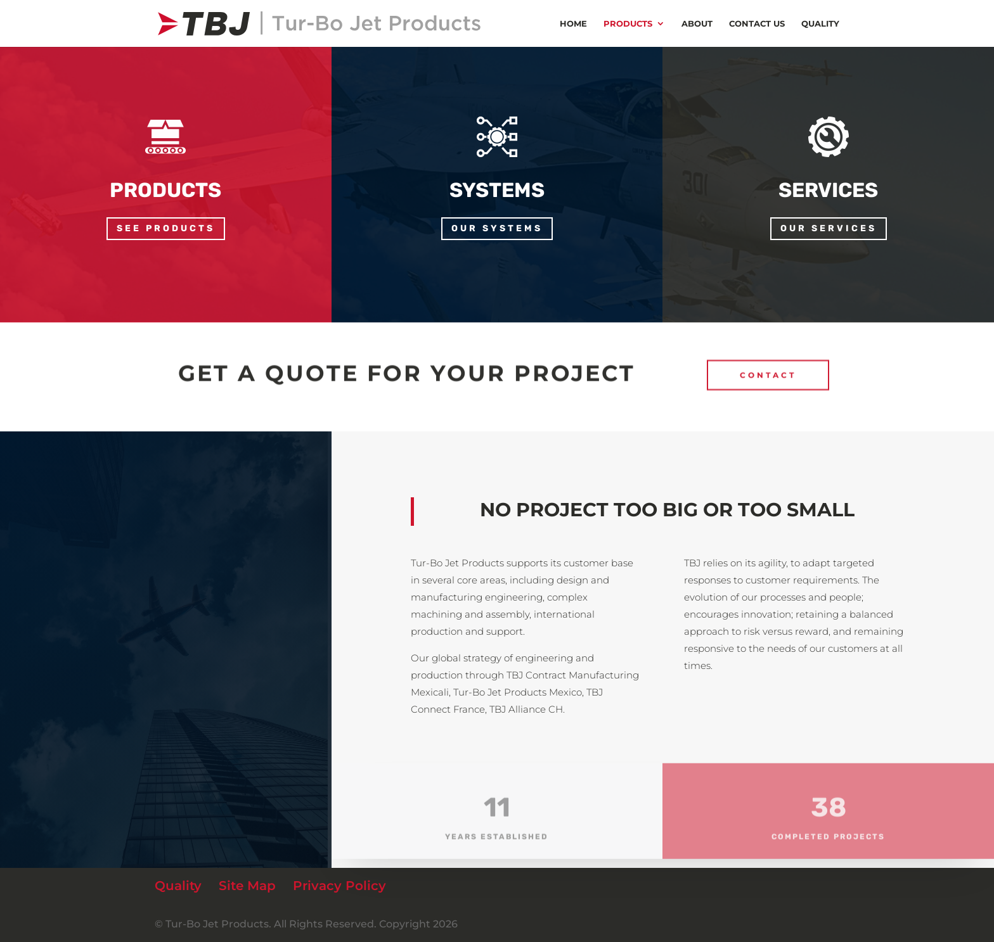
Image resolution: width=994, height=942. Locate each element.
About (697, 24)
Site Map (247, 885)
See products (166, 228)
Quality (820, 24)
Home (573, 24)
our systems (497, 228)
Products (628, 24)
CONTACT (768, 370)
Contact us (757, 24)
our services (828, 228)
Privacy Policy (339, 885)
